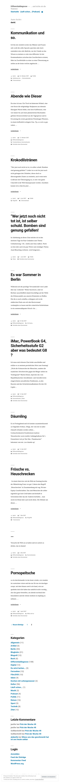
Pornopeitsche (23, 573)
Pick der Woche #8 (28, 724)
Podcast (14, 694)
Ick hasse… (30, 323)
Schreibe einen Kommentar (20, 144)
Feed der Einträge (18, 757)
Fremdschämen (17, 142)
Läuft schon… (16, 687)
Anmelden (15, 754)
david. (14, 76)
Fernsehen (15, 671)
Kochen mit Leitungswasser (23, 681)
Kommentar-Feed (18, 760)
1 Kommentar (16, 520)
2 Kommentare (17, 80)
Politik (34, 76)
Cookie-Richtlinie (39, 779)
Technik (14, 706)
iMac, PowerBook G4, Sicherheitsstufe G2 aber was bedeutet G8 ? (29, 348)
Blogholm (15, 652)
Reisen (14, 700)
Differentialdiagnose (19, 6)
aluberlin (14, 737)
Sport (13, 703)
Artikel (13, 646)
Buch (13, 658)
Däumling (19, 416)
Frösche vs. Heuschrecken (23, 471)
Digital (13, 665)
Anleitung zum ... (17, 78)
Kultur (13, 684)
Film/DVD (15, 674)
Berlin (13, 649)
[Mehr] (42, 12)
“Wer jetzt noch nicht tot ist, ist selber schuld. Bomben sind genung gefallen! (28, 223)
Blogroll (14, 655)
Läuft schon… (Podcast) (30, 12)
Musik (13, 690)
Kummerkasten (26, 78)
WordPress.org (17, 763)
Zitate (14, 259)
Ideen (13, 678)
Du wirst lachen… (18, 668)
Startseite (15, 12)
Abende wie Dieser (26, 96)
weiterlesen (16, 69)
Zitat (13, 710)
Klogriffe (15, 200)
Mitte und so (30, 613)
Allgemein (15, 642)
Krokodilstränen (24, 160)
